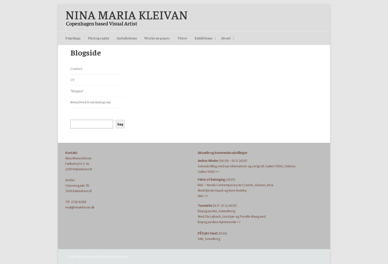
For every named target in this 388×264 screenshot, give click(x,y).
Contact (76, 68)
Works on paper (157, 38)
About (226, 38)
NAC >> (203, 196)
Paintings (72, 38)
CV (72, 80)
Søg (120, 124)
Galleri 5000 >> (208, 172)
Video (182, 38)
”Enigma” (77, 91)
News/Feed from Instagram (90, 102)
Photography (98, 38)
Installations (127, 38)
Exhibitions (203, 38)
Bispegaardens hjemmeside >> (219, 222)
